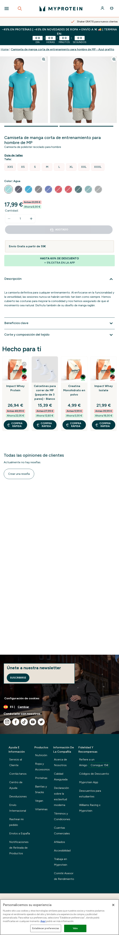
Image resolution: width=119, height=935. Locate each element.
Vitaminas (41, 809)
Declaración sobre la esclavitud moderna (61, 796)
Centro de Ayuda (15, 785)
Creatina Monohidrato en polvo (74, 390)
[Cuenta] (103, 8)
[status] (20, 218)
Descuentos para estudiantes (90, 793)
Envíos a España (19, 833)
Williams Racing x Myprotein (89, 807)
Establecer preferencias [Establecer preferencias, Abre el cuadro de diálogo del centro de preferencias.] (45, 928)
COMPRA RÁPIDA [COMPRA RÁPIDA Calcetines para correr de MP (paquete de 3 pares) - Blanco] (44, 425)
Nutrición (41, 755)
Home (5, 49)
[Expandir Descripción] (59, 279)
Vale (75, 928)
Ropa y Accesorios (42, 766)
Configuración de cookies (21, 698)
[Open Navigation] (6, 8)
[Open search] (19, 8)
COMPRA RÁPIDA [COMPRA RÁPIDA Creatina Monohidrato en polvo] (73, 425)
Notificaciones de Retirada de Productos (19, 847)
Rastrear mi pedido (16, 822)
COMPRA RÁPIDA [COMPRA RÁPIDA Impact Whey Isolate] (103, 425)
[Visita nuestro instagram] (7, 721)
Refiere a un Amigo (94, 763)
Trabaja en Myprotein (60, 861)
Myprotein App (88, 782)
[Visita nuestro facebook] (15, 721)
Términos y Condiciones (62, 816)
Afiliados (59, 842)
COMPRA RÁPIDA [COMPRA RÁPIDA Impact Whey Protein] (14, 425)
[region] (59, 917)
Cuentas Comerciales (62, 830)
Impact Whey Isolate (103, 388)
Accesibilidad (62, 850)
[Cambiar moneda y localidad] (59, 707)
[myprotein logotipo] (61, 8)
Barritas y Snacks (41, 789)
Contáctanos (18, 773)
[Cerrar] (113, 905)
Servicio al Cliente (15, 762)
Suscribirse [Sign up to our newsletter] (18, 677)
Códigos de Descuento (94, 773)
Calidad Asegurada (61, 776)
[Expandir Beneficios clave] (59, 323)
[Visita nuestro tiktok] (24, 721)
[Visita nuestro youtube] (32, 721)
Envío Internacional (17, 807)
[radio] (10, 167)
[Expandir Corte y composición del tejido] (59, 335)
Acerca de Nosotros (60, 762)
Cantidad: (12, 210)
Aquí (43, 921)
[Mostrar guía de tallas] (14, 155)
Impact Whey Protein (15, 388)
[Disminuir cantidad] (9, 218)
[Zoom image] (43, 59)
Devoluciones (18, 796)
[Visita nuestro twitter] (41, 721)
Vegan (39, 800)
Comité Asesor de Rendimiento (64, 876)
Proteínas (41, 778)
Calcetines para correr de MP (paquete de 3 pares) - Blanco (45, 392)
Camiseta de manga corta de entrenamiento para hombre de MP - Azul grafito (62, 49)
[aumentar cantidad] (31, 218)
